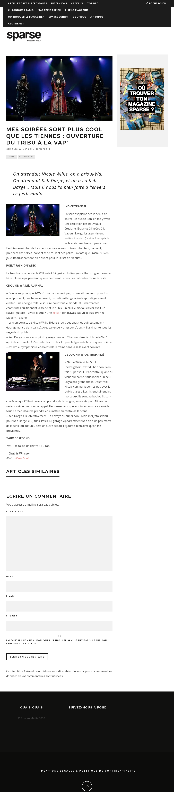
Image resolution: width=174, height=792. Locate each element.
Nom (9, 577)
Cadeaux (77, 3)
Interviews (59, 3)
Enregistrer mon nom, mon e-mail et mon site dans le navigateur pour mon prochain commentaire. (56, 642)
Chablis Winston (19, 149)
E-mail (10, 596)
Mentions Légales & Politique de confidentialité (88, 758)
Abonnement (17, 23)
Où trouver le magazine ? (26, 17)
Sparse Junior (59, 17)
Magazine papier (49, 10)
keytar (57, 313)
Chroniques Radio (21, 10)
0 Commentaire (26, 157)
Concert (11, 157)
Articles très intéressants (27, 3)
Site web (11, 616)
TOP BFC (92, 3)
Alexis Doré (22, 459)
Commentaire (14, 512)
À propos (96, 17)
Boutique (79, 17)
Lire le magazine (77, 10)
